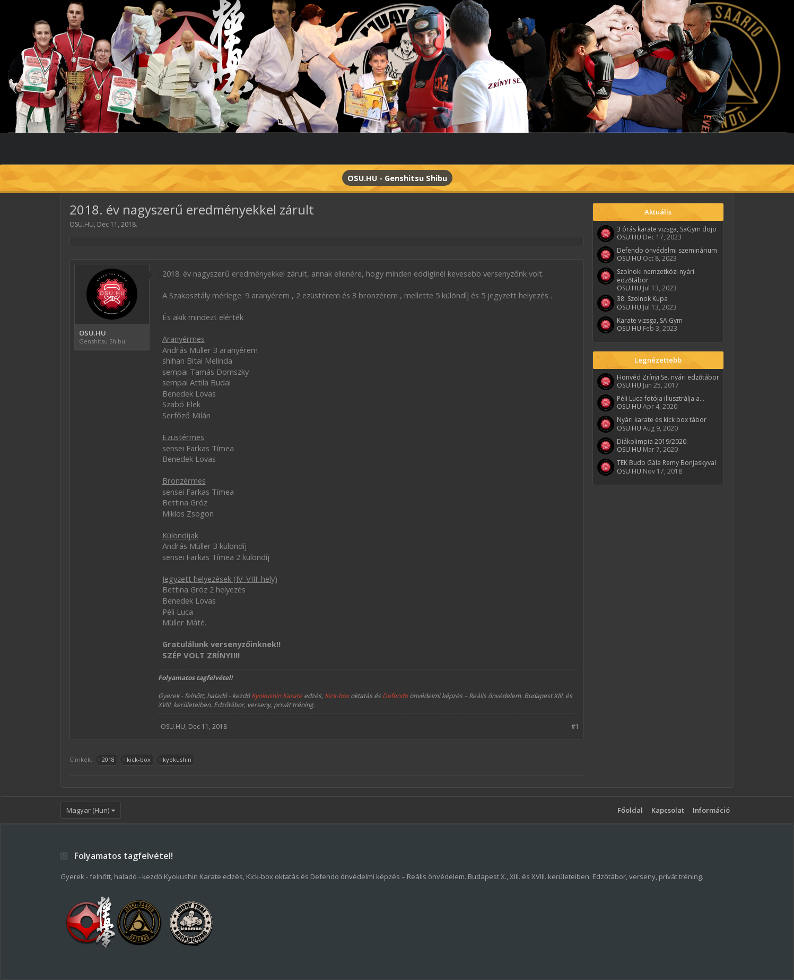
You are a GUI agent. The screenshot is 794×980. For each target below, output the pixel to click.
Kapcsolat (667, 810)
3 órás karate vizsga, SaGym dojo (667, 229)
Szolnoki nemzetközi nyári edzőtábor (655, 275)
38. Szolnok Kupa (642, 298)
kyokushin (175, 760)
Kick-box (337, 695)
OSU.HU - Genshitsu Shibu (397, 178)
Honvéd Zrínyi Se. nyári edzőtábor (668, 377)
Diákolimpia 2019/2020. (652, 441)
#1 (575, 726)
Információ (711, 810)
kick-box (137, 760)
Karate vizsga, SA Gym (650, 320)
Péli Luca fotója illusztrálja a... (660, 398)
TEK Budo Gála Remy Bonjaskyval (666, 462)
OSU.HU (81, 224)
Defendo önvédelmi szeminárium (667, 250)
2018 (107, 760)
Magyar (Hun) (87, 810)
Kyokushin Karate (276, 695)
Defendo (395, 695)
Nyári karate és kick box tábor (661, 419)
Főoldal (630, 810)
